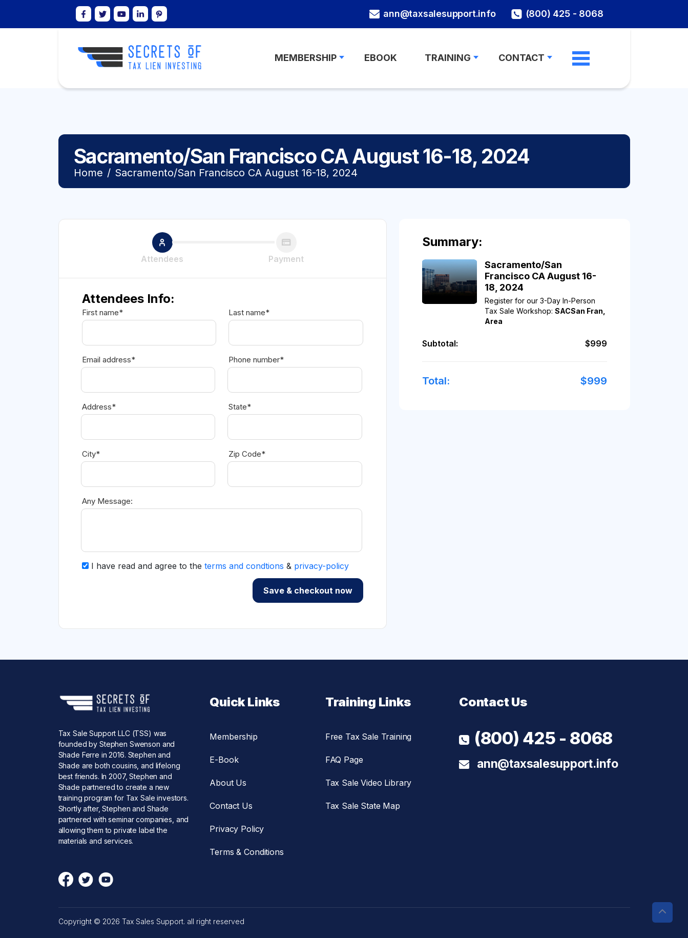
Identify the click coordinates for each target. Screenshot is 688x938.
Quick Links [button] (244, 702)
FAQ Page (344, 760)
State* (239, 407)
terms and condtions (244, 566)
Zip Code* (246, 454)
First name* (102, 312)
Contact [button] (521, 58)
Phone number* (256, 359)
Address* (99, 407)
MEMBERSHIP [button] (306, 58)
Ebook (380, 58)
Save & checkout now (307, 590)
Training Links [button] (368, 702)
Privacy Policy (237, 829)
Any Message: (107, 501)
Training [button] (448, 58)
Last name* (248, 312)
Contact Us (231, 806)
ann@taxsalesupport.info (432, 13)
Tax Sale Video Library (368, 783)
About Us (228, 783)
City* (91, 454)
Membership (233, 736)
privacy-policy (321, 566)
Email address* (108, 359)
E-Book (224, 760)
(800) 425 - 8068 (557, 14)
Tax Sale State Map (362, 806)
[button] (662, 912)
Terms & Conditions (246, 852)
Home (88, 173)
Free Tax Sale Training (368, 736)
